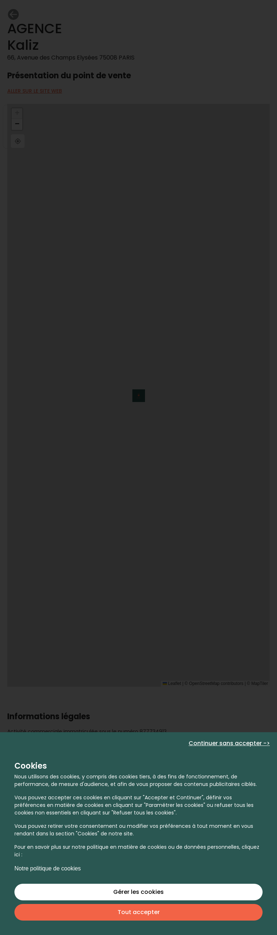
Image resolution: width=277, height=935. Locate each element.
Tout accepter (139, 912)
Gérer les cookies (138, 892)
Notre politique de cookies (47, 868)
